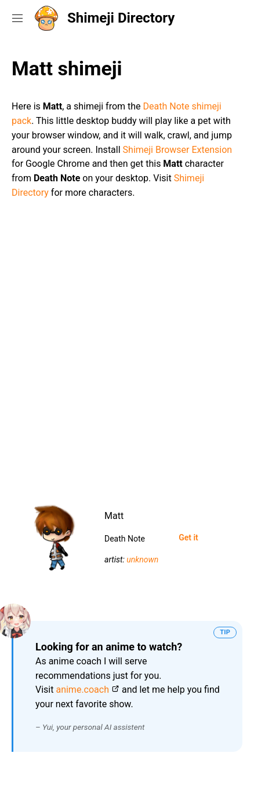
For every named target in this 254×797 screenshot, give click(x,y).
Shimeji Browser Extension (178, 149)
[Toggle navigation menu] (17, 18)
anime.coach (82, 689)
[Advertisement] (127, 346)
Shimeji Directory (121, 18)
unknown (142, 559)
